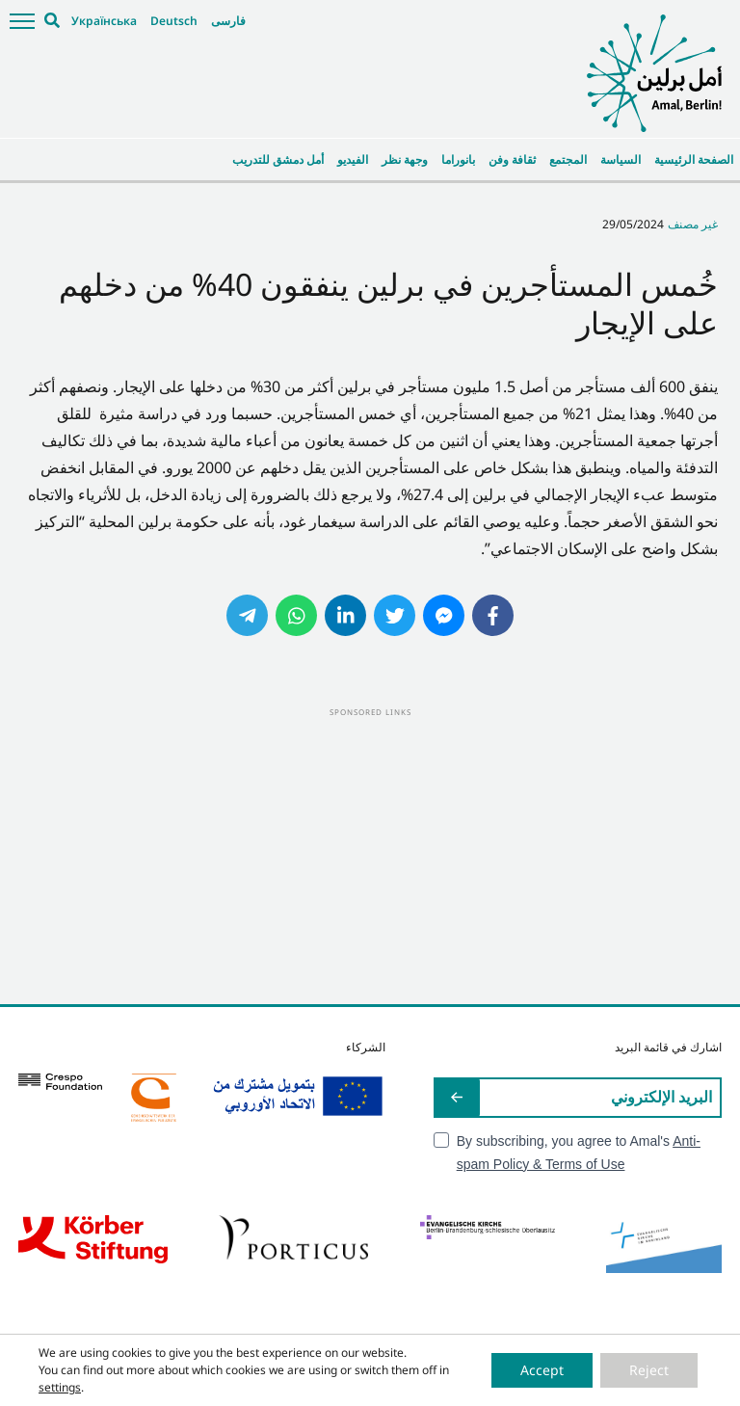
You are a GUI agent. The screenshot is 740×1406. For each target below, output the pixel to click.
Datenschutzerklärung (392, 1386)
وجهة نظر (405, 159)
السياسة (620, 159)
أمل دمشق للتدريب (278, 159)
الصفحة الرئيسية (693, 159)
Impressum (308, 1386)
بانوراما (458, 159)
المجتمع (568, 159)
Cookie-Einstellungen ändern (512, 1386)
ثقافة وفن (512, 159)
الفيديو (352, 159)
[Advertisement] (370, 855)
